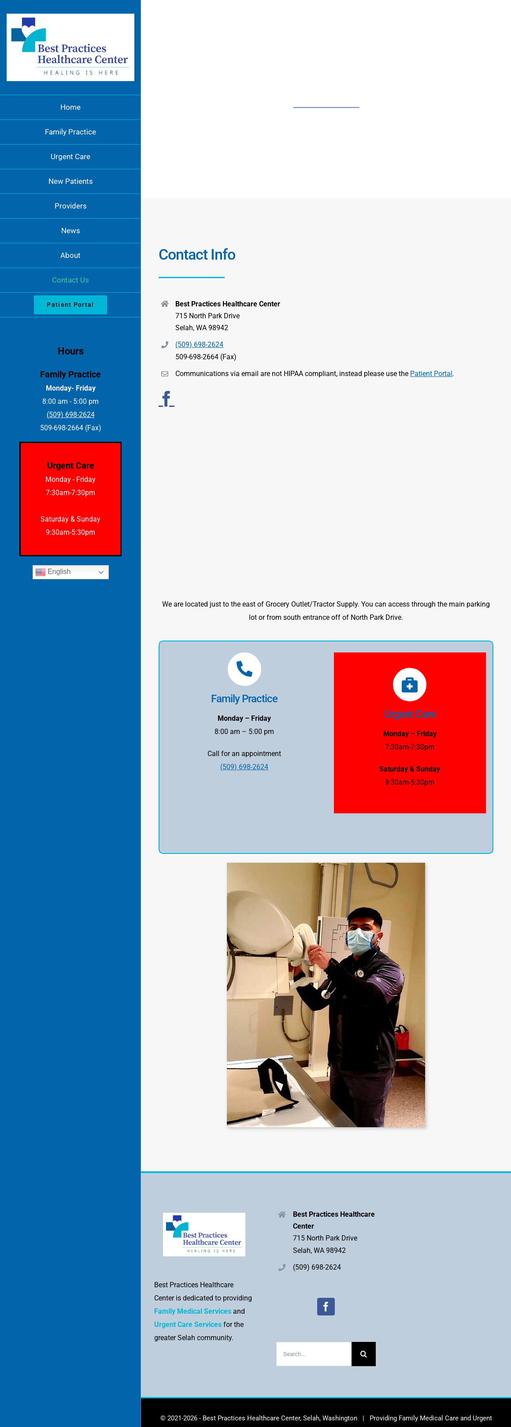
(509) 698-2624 (199, 344)
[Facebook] (326, 1306)
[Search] (364, 1354)
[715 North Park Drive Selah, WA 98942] (326, 512)
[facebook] (166, 399)
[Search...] (314, 1354)
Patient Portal (431, 373)
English (53, 572)
